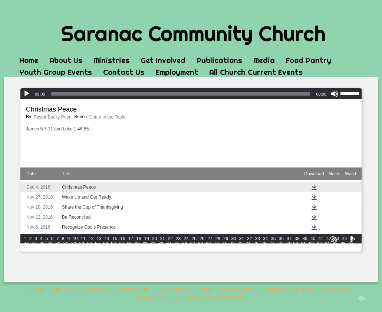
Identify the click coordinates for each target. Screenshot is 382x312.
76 (263, 243)
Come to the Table (107, 117)
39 (305, 238)
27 (209, 238)
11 (83, 238)
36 (281, 238)
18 (138, 238)
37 (289, 238)
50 (57, 243)
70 (216, 243)
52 (73, 243)
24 (186, 238)
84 (327, 243)
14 (107, 238)
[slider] (180, 94)
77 (271, 243)
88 (26, 249)
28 (217, 238)
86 (342, 243)
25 (194, 238)
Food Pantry (308, 60)
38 (296, 238)
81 (303, 243)
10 (75, 238)
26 (202, 238)
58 (121, 243)
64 (168, 243)
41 (320, 238)
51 (65, 243)
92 (57, 249)
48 (42, 243)
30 (233, 238)
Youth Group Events (55, 72)
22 (170, 238)
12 (91, 238)
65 (176, 243)
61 (144, 243)
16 (122, 238)
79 (287, 243)
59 (129, 243)
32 (249, 238)
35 (273, 238)
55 (97, 243)
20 (154, 238)
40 (312, 238)
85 (335, 243)
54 (89, 243)
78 (279, 243)
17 (130, 238)
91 (49, 249)
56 (105, 243)
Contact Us (123, 72)
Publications (219, 60)
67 (192, 243)
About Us (65, 60)
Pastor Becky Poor (52, 117)
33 (257, 238)
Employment (176, 72)
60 (137, 243)
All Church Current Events (256, 72)
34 (265, 238)
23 (178, 238)
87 (351, 243)
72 (232, 243)
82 (311, 243)
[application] (191, 93)
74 (248, 243)
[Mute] (334, 93)
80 (295, 243)
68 (200, 243)
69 (208, 243)
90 (42, 249)
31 (241, 238)
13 (98, 238)
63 (160, 243)
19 (146, 238)
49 (49, 243)
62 (153, 243)
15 (114, 238)
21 (162, 238)
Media (264, 60)
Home (28, 60)
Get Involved (163, 60)
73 (240, 243)
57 (113, 243)
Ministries (111, 60)
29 (225, 238)
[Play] (26, 93)
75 (255, 243)
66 (184, 243)
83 (319, 243)
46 (26, 243)
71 (224, 243)
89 (34, 249)
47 (34, 243)
